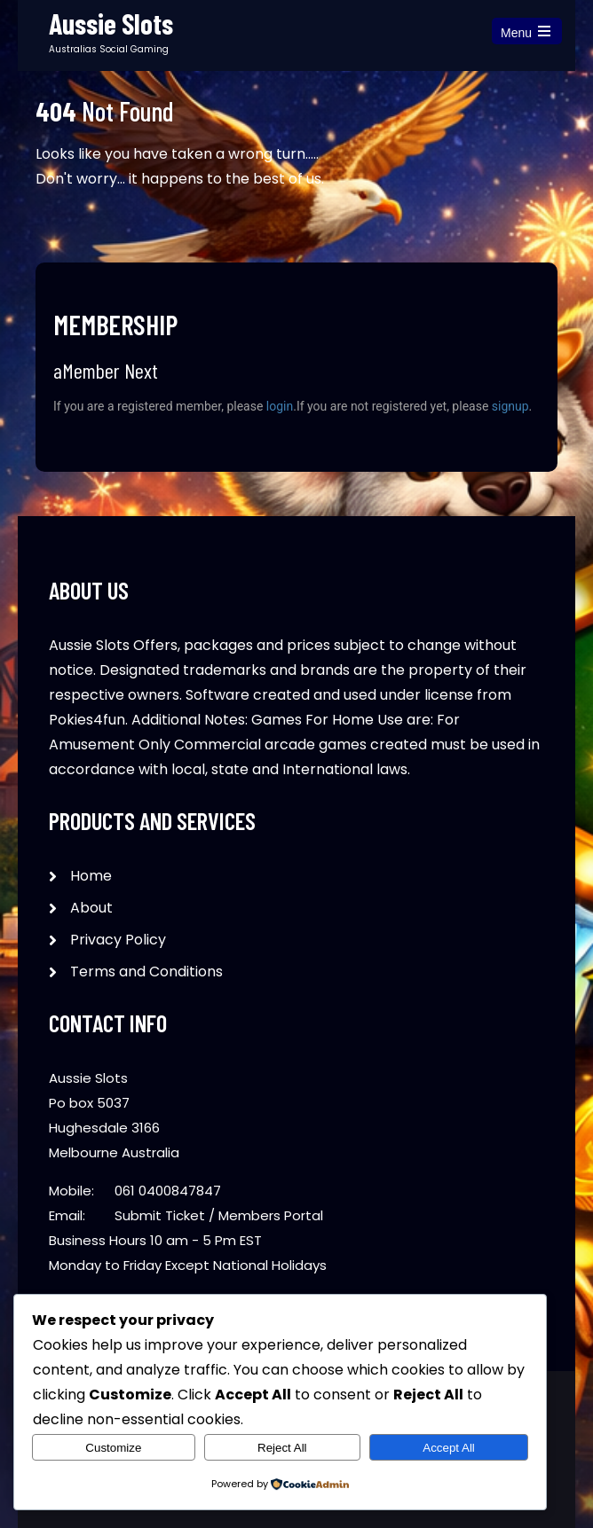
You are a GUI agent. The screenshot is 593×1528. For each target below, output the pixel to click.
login (279, 406)
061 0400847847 (168, 1190)
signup (510, 406)
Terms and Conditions (146, 971)
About (91, 907)
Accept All (449, 1447)
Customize (113, 1447)
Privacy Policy (118, 939)
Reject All (282, 1447)
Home (91, 876)
